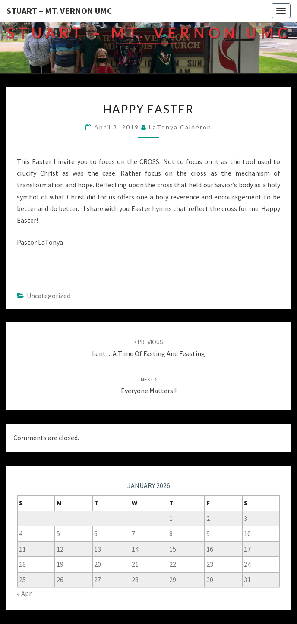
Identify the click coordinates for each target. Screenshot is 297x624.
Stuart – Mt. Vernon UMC (59, 10)
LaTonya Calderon (180, 127)
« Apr (24, 593)
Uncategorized (48, 295)
